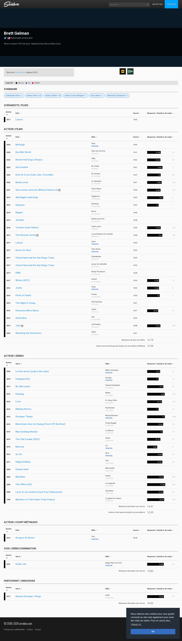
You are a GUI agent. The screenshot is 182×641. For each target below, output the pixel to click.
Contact (38, 630)
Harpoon (20, 205)
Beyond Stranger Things (28, 596)
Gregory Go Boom (24, 538)
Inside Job (20, 564)
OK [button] (153, 631)
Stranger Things (24, 416)
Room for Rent (23, 250)
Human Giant (22, 469)
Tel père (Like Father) (27, 227)
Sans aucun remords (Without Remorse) (36, 190)
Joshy (18, 288)
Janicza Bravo (20, 72)
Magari (19, 212)
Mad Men (20, 477)
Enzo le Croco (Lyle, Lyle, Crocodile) (34, 175)
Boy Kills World (23, 152)
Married (19, 447)
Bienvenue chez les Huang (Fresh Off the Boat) (40, 424)
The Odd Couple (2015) (27, 439)
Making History (23, 409)
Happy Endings (23, 462)
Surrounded (21, 167)
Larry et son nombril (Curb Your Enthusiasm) (38, 492)
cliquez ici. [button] (136, 624)
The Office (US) (23, 484)
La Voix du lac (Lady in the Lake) (32, 371)
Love (18, 401)
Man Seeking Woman (26, 432)
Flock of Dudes (23, 295)
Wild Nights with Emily (26, 197)
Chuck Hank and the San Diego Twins (34, 258)
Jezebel (19, 220)
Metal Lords (21, 182)
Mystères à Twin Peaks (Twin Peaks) (35, 499)
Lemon (19, 119)
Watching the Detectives (28, 333)
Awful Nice (21, 318)
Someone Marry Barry (27, 310)
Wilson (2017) (22, 280)
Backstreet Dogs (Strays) (29, 160)
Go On (18, 454)
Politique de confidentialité (14, 630)
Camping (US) (22, 379)
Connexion (171, 4)
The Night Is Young (25, 303)
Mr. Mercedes (22, 386)
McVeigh (20, 144)
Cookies (30, 630)
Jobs (18, 325)
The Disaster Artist (25, 235)
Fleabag (19, 394)
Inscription (157, 4)
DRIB (17, 273)
